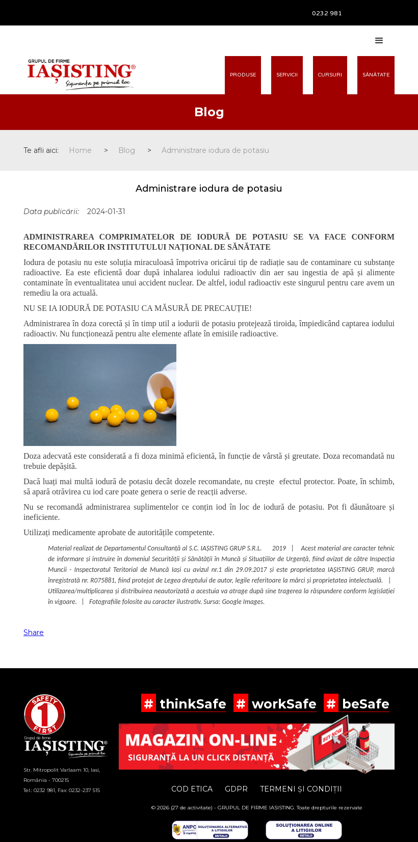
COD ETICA (192, 789)
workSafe (282, 704)
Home (80, 150)
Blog (126, 150)
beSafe (363, 704)
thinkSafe (191, 704)
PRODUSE (243, 75)
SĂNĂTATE (375, 75)
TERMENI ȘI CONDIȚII (301, 789)
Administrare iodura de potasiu (215, 150)
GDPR (236, 789)
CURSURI (330, 75)
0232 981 (327, 13)
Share (33, 632)
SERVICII (287, 75)
